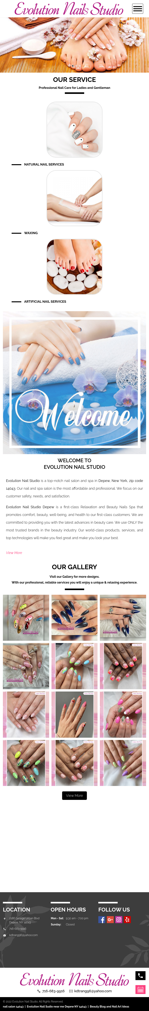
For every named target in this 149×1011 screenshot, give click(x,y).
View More (14, 553)
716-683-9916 (17, 928)
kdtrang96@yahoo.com (23, 935)
